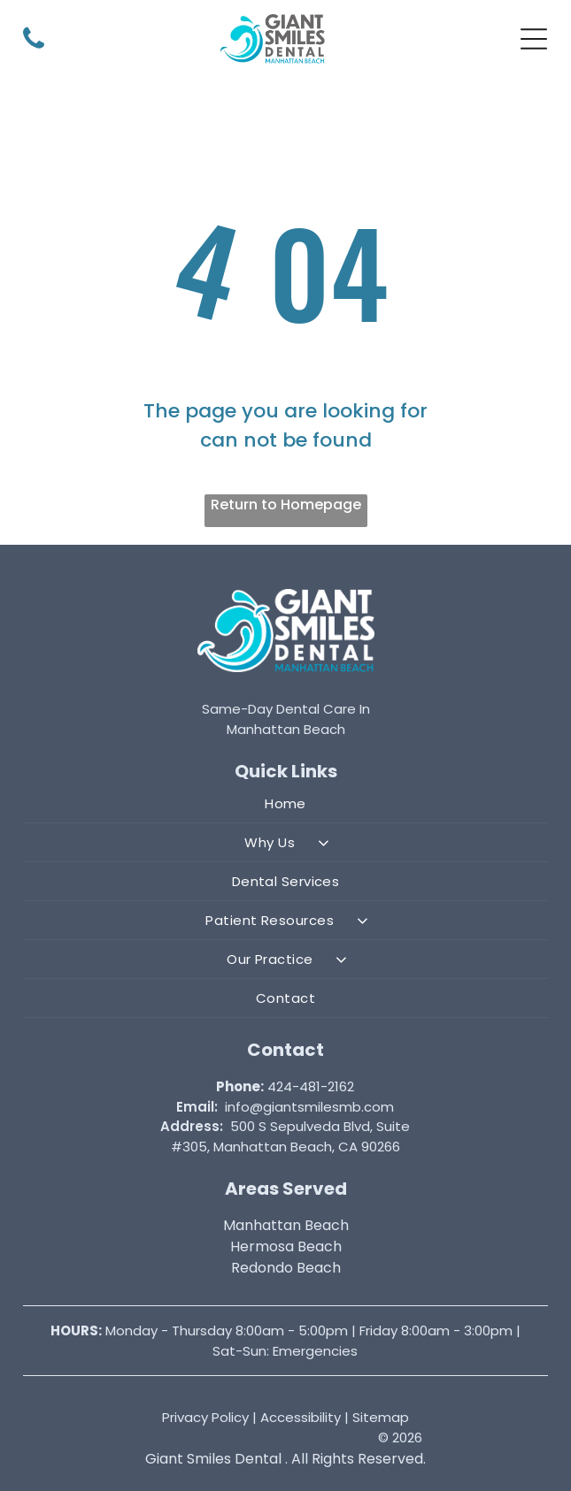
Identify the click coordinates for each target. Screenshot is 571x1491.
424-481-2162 (310, 1086)
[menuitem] (285, 803)
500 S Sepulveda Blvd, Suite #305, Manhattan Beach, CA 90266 (291, 1136)
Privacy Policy (205, 1417)
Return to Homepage (286, 504)
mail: (200, 1106)
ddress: (196, 1126)
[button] (534, 39)
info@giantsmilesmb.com (309, 1106)
